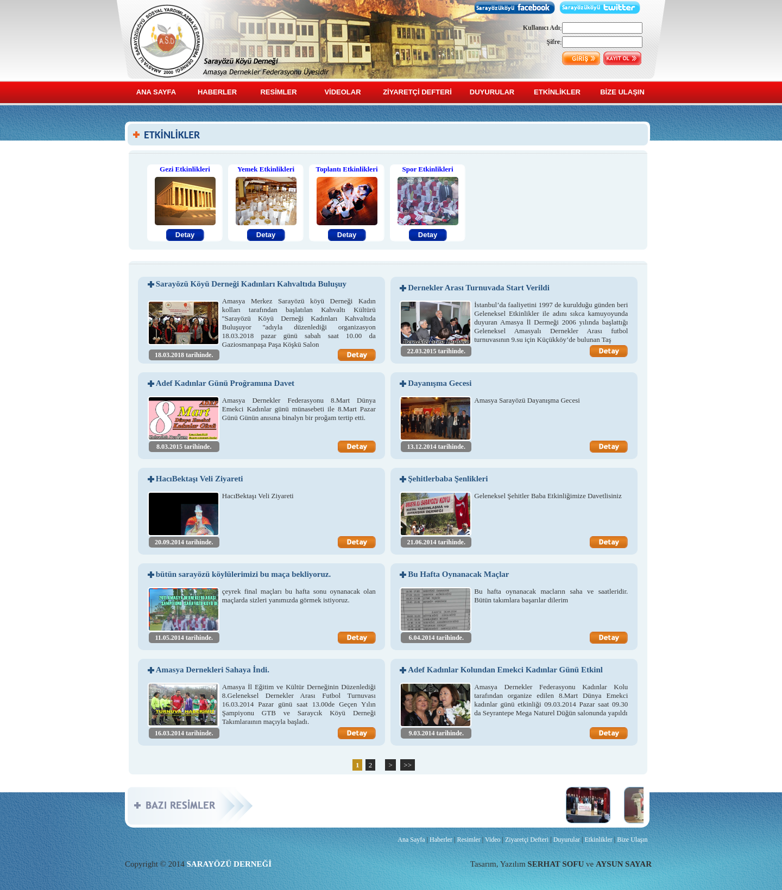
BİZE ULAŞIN (622, 92)
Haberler (441, 839)
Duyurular (566, 839)
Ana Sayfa (411, 839)
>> (407, 765)
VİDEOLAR (342, 92)
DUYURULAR (492, 92)
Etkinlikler (598, 839)
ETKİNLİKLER (557, 92)
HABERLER (217, 92)
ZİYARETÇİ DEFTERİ (417, 92)
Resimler (468, 839)
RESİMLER (278, 92)
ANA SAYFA (156, 92)
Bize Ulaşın (632, 839)
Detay (184, 235)
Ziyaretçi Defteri (526, 839)
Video (493, 839)
